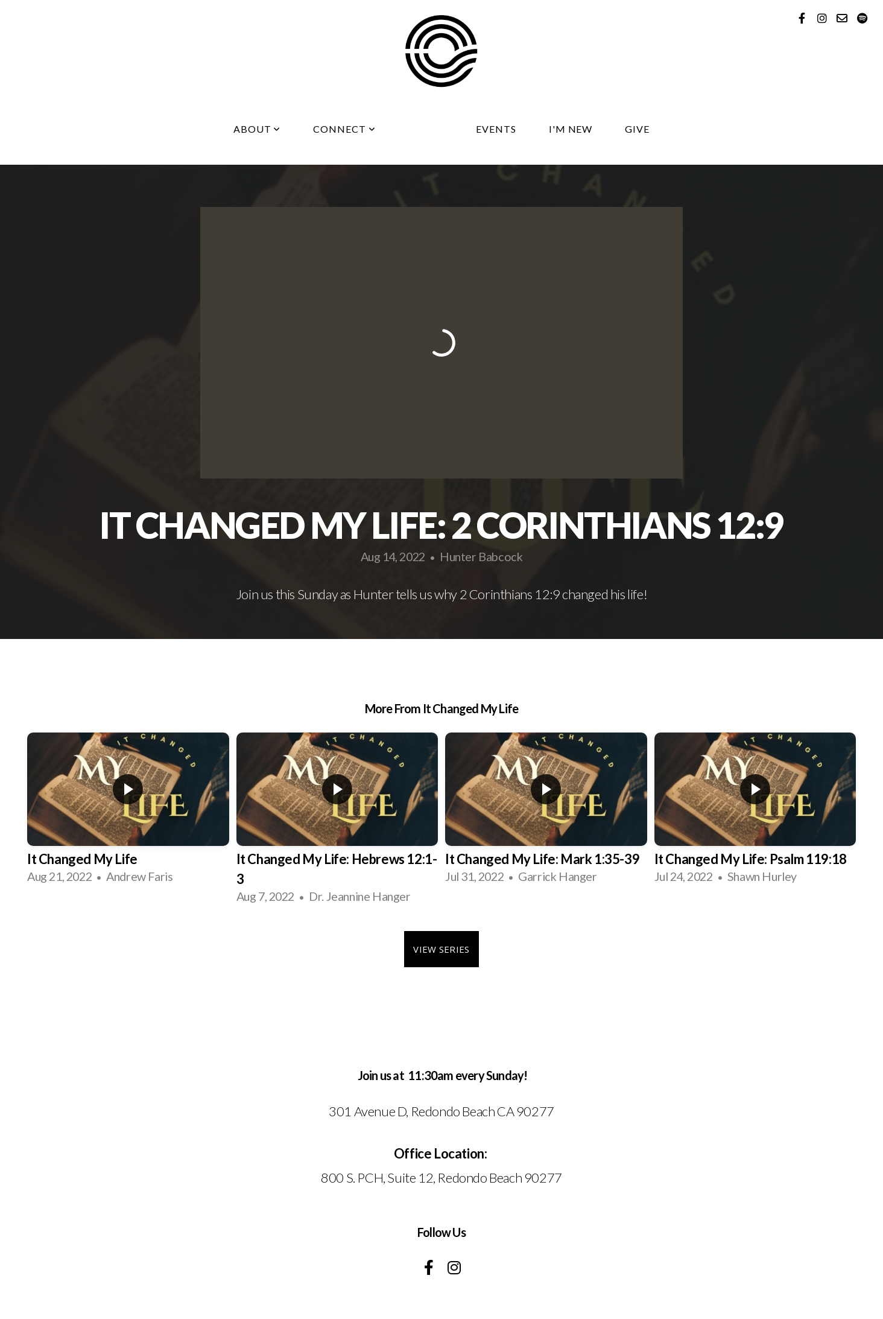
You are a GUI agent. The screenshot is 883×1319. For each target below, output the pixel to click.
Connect (344, 129)
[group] (128, 813)
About (257, 129)
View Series (441, 949)
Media (425, 129)
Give (637, 129)
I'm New (571, 129)
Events (496, 129)
